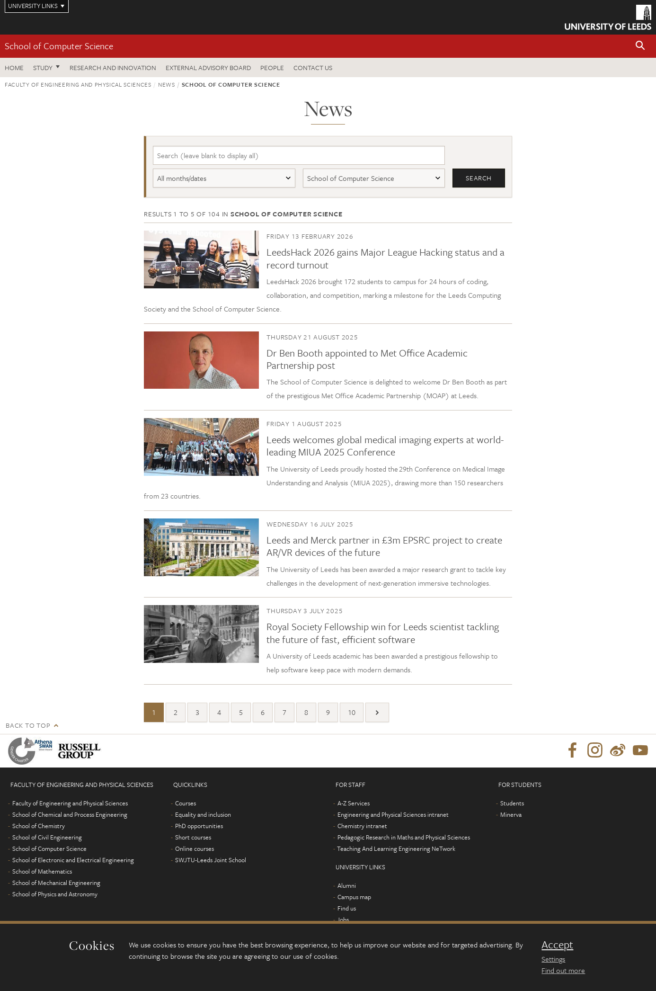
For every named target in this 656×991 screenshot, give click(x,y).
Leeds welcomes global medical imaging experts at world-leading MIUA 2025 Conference (385, 445)
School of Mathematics (42, 871)
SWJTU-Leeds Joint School (210, 860)
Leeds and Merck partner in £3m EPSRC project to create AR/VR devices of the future (384, 546)
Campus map (354, 897)
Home (14, 67)
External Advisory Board (208, 67)
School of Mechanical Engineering (56, 882)
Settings (553, 959)
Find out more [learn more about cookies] (563, 970)
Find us (346, 908)
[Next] (377, 712)
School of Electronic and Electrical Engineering (73, 860)
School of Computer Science (59, 45)
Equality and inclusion (203, 814)
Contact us (312, 67)
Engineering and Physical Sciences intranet (393, 814)
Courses (185, 803)
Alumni (346, 885)
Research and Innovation (113, 67)
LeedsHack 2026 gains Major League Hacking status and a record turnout (385, 258)
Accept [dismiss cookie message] (557, 944)
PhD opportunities (199, 825)
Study (43, 67)
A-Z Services (353, 803)
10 (351, 712)
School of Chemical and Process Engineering (69, 814)
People (272, 67)
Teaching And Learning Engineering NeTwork (396, 848)
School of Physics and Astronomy (55, 894)
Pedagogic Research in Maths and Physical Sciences (403, 837)
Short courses (193, 837)
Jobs (343, 919)
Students (512, 803)
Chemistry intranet (362, 825)
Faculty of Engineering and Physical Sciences (78, 84)
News (166, 84)
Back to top (28, 725)
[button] (640, 46)
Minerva (511, 814)
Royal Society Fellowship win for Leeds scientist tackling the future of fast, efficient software (382, 633)
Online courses (194, 848)
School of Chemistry (38, 825)
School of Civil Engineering (47, 837)
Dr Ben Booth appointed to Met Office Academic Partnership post (367, 359)
